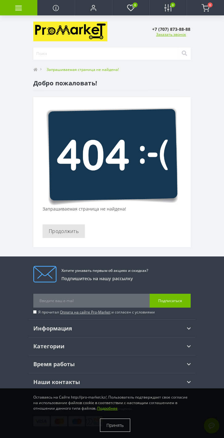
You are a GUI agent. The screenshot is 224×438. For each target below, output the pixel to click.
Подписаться (170, 300)
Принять (115, 425)
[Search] (184, 53)
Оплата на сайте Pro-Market (85, 312)
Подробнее (107, 408)
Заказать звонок (171, 34)
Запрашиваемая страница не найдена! (83, 69)
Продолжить (64, 231)
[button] (93, 7)
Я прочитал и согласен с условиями (96, 312)
